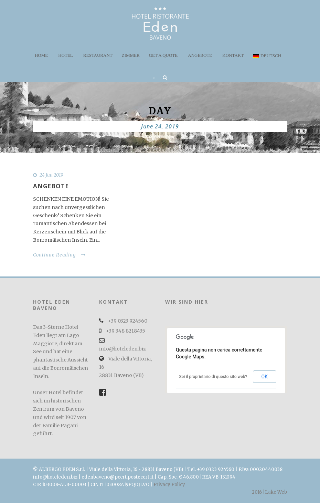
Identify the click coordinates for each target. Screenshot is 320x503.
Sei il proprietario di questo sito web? (213, 376)
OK (265, 376)
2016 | (258, 492)
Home (41, 55)
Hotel (65, 55)
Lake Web (276, 492)
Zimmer (131, 55)
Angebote (200, 55)
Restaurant (98, 55)
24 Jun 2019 (51, 175)
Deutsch (267, 55)
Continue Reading (59, 255)
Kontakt (233, 55)
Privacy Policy (169, 485)
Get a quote (163, 55)
